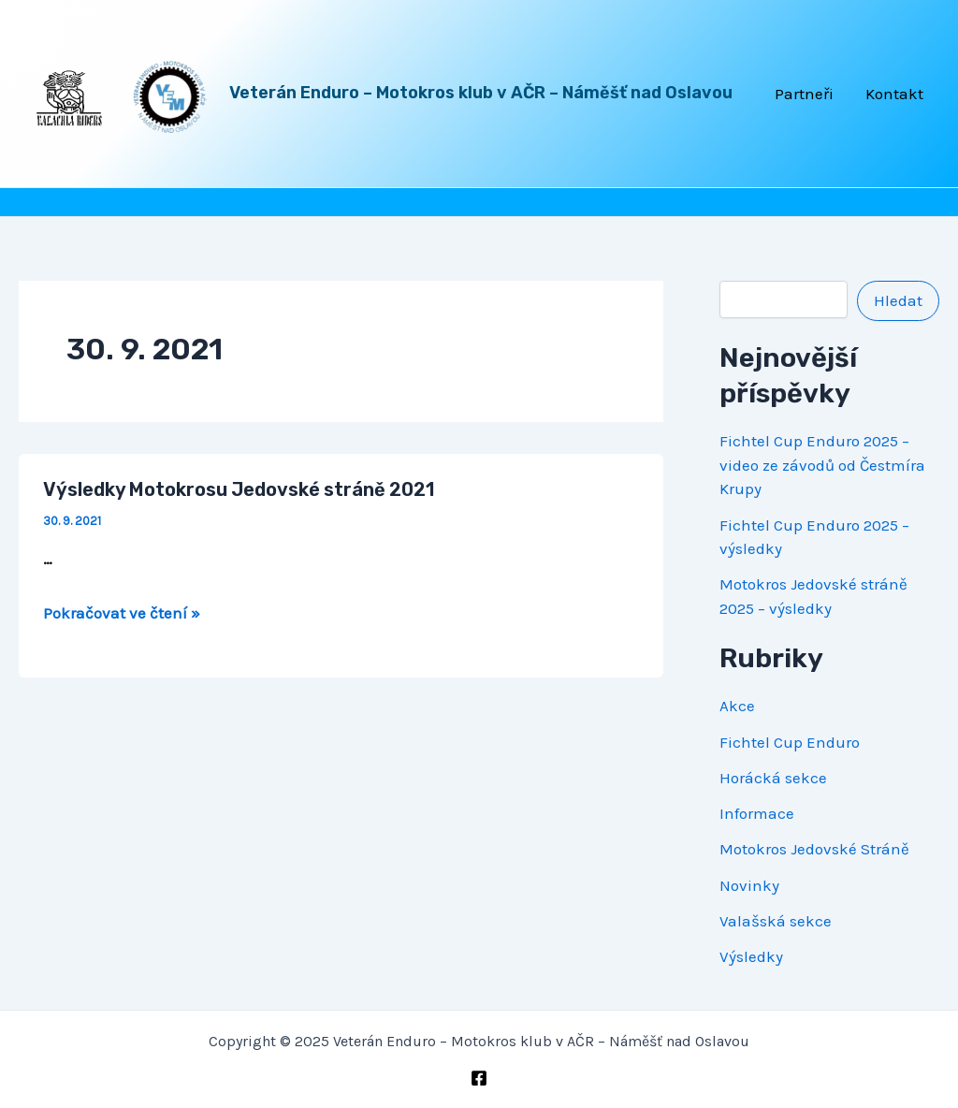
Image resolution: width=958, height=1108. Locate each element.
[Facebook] (479, 1078)
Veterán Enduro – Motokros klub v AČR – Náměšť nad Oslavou (481, 92)
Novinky (749, 885)
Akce (737, 705)
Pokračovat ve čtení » (121, 613)
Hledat (898, 300)
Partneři (804, 93)
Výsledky (751, 956)
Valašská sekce (775, 920)
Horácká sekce (773, 777)
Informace (756, 813)
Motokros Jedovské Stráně (814, 848)
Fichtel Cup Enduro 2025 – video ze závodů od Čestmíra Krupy (822, 464)
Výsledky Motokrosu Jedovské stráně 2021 (238, 489)
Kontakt (894, 93)
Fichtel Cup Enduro (789, 742)
